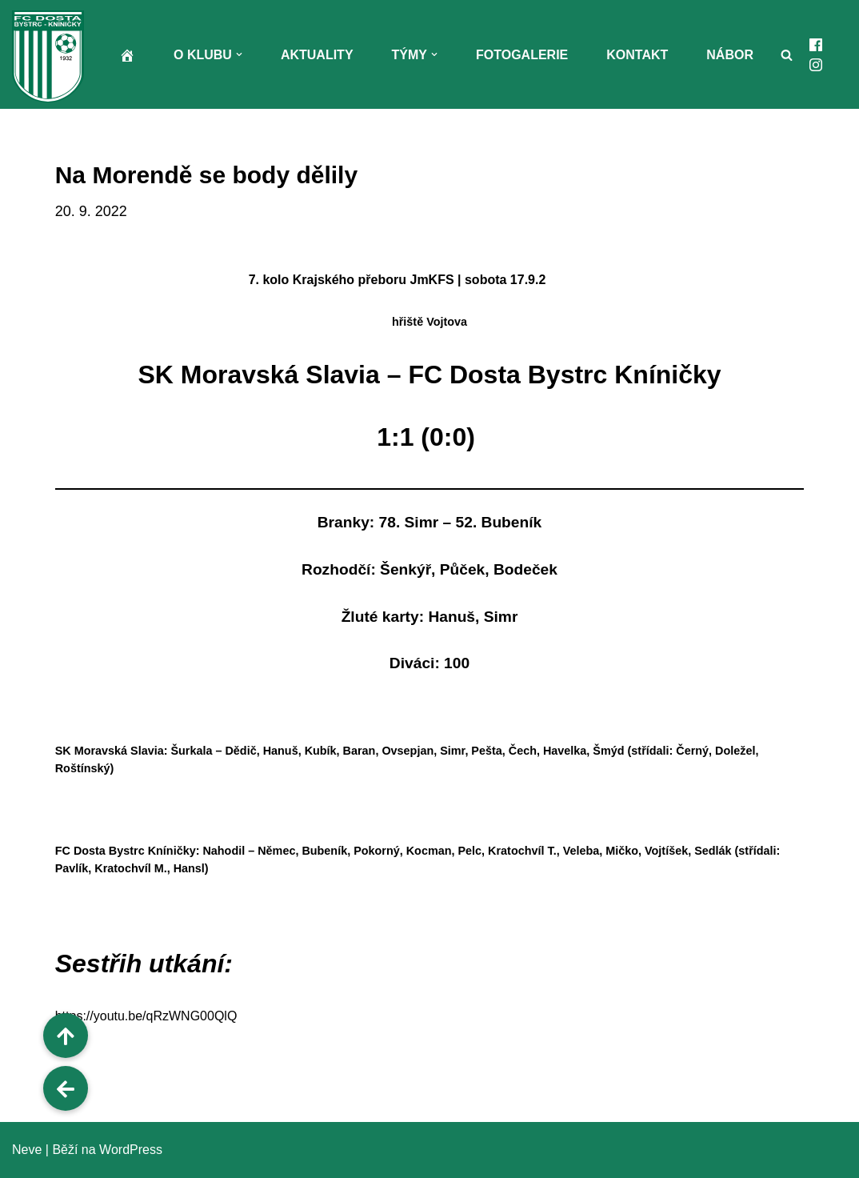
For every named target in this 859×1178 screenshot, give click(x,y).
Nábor (729, 55)
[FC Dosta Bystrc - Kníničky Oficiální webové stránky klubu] (52, 56)
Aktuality (317, 55)
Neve (27, 1149)
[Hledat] (787, 55)
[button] (239, 54)
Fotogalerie (522, 55)
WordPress (130, 1149)
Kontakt (637, 55)
